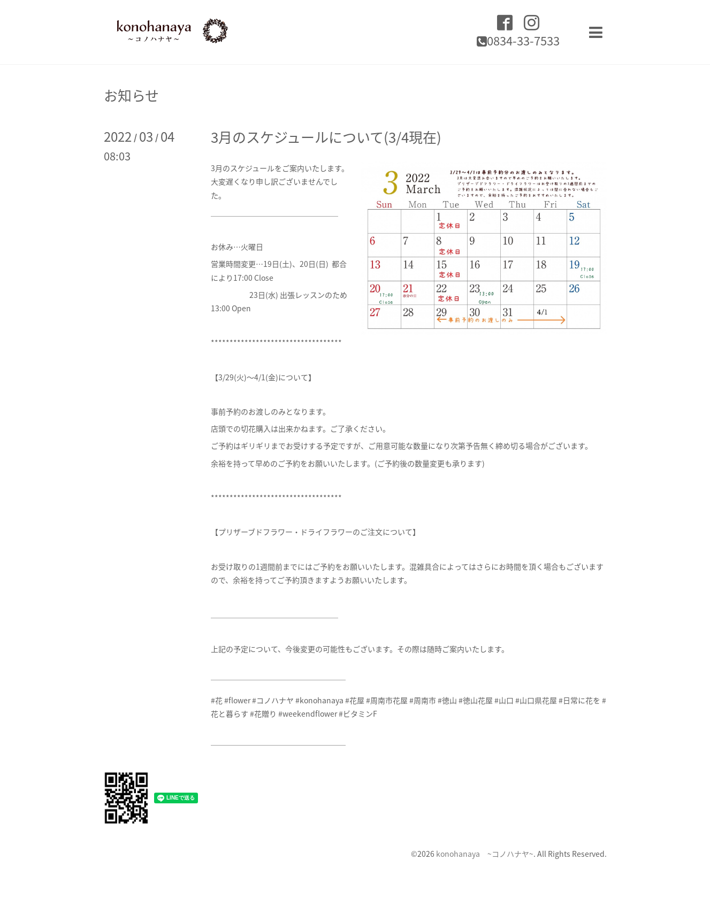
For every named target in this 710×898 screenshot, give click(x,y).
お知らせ (131, 95)
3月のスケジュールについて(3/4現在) (326, 137)
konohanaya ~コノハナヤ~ (484, 853)
